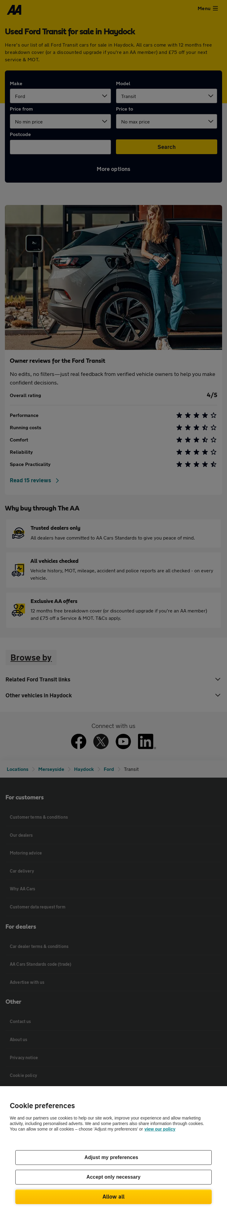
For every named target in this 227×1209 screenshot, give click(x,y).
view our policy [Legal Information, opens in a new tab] (159, 1129)
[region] (113, 1147)
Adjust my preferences (111, 1157)
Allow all (113, 1196)
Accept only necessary (114, 1177)
